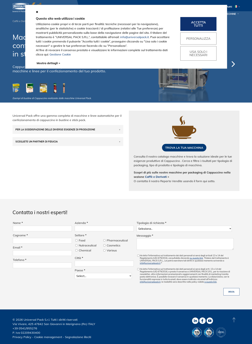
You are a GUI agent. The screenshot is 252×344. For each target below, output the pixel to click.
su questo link (196, 258)
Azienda (81, 223)
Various (112, 250)
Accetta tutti (198, 23)
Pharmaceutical (117, 240)
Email (17, 247)
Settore (80, 235)
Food (82, 240)
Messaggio (145, 235)
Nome (18, 223)
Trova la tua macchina (184, 147)
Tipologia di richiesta (151, 223)
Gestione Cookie (60, 54)
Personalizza (198, 38)
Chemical (85, 250)
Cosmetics (113, 245)
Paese (80, 270)
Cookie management (48, 337)
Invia (231, 291)
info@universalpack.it (150, 263)
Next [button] (233, 64)
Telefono (19, 260)
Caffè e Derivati (21, 21)
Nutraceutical (87, 245)
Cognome (20, 235)
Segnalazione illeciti (78, 337)
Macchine (229, 13)
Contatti (227, 6)
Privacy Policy (22, 337)
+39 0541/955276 (25, 328)
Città (79, 258)
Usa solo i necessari (198, 53)
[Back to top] (233, 319)
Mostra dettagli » (48, 63)
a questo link (210, 282)
